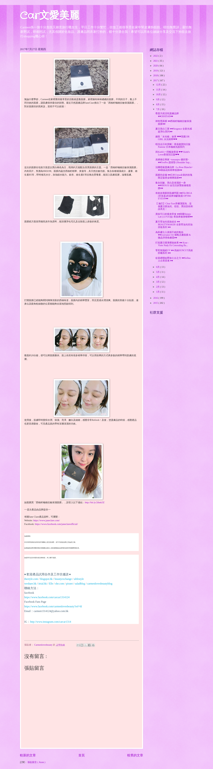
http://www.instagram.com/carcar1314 (50, 621)
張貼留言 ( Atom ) (36, 762)
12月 (158, 84)
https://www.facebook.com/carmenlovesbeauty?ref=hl (53, 606)
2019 (155, 70)
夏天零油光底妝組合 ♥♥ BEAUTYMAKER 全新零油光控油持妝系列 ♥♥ (173, 224)
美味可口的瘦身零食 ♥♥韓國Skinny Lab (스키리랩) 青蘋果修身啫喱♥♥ (174, 215)
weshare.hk (30, 583)
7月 (158, 109)
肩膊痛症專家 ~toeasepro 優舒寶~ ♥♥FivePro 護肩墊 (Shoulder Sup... (173, 161)
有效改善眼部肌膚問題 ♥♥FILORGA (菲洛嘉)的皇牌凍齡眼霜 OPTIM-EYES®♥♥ (173, 196)
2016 (155, 298)
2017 (155, 80)
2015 (155, 303)
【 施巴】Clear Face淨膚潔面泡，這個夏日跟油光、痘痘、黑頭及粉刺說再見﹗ (174, 206)
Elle (51, 583)
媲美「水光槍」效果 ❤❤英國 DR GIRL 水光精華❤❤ (172, 138)
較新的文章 (28, 755)
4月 (158, 277)
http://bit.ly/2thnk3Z (95, 502)
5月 (158, 272)
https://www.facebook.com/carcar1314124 (47, 597)
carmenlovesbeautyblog (99, 583)
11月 (158, 89)
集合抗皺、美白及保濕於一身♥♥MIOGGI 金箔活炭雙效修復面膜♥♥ (173, 186)
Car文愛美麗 (49, 16)
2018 (155, 75)
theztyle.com (31, 578)
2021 (155, 61)
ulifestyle (79, 578)
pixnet (69, 583)
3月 (158, 282)
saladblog (80, 583)
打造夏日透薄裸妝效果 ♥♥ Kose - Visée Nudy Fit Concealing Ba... (172, 244)
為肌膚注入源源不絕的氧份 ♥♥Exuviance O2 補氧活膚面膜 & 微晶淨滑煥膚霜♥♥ (173, 235)
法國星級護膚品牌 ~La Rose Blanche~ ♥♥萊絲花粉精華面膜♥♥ (174, 168)
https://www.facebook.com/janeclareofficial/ (56, 524)
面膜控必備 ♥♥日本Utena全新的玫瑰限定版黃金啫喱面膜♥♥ (173, 176)
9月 (158, 99)
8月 (158, 104)
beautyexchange (63, 578)
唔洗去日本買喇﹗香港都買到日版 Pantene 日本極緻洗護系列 (172, 145)
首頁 (81, 755)
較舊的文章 (135, 755)
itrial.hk (42, 583)
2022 (155, 56)
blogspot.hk (46, 578)
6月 (158, 267)
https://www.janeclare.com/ (46, 520)
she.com (59, 583)
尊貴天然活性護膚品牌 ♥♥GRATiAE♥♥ (167, 115)
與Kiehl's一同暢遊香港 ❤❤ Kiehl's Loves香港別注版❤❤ (172, 153)
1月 (158, 292)
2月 (158, 287)
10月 (158, 94)
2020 (155, 65)
